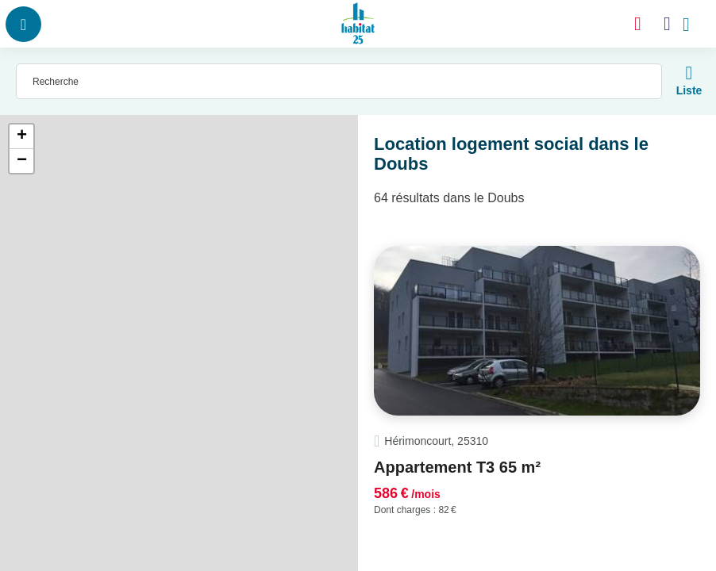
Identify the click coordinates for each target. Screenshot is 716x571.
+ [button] (22, 136)
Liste (689, 90)
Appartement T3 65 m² (457, 467)
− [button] (22, 161)
